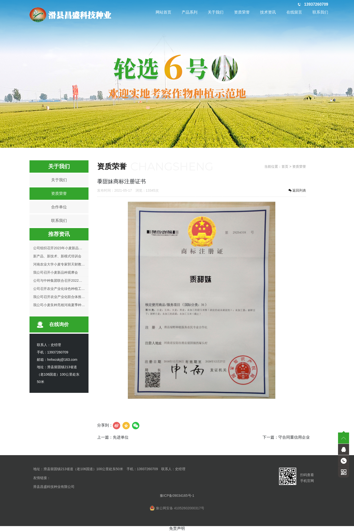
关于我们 (215, 12)
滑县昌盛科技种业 (70, 14)
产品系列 (189, 12)
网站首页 (163, 12)
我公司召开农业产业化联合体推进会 (60, 297)
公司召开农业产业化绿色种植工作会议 (62, 289)
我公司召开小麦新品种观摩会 (55, 272)
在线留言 (294, 12)
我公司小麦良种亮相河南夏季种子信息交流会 (67, 305)
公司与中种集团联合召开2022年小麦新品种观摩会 (71, 280)
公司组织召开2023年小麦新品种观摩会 (62, 248)
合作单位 (59, 207)
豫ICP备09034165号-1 (177, 496)
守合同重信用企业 (294, 437)
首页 (284, 166)
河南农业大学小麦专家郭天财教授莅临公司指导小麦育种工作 (79, 264)
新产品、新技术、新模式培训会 (57, 256)
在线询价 (59, 324)
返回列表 (296, 190)
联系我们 (320, 12)
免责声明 (177, 528)
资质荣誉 (242, 12)
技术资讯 (268, 12)
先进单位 (121, 437)
